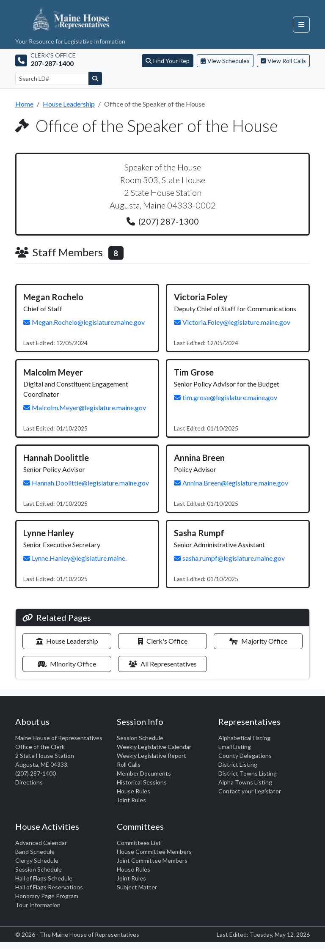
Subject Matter (137, 887)
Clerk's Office (162, 641)
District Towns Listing (247, 773)
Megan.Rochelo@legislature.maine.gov (84, 322)
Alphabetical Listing (244, 737)
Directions (29, 782)
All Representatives (163, 664)
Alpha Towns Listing (245, 782)
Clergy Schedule (36, 860)
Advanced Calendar (41, 842)
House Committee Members (154, 851)
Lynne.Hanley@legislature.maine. (75, 558)
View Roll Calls (283, 60)
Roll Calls (128, 764)
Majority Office (258, 641)
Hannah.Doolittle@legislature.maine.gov (86, 483)
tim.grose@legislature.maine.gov (225, 397)
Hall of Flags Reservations (49, 887)
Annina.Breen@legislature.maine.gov (231, 483)
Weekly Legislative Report (151, 755)
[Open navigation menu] (301, 24)
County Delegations (245, 755)
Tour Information (38, 904)
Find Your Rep (168, 60)
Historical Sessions (142, 782)
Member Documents (144, 773)
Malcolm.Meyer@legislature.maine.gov (84, 407)
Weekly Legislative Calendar (154, 746)
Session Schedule (140, 737)
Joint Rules (131, 800)
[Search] (95, 78)
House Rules (133, 791)
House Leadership (69, 104)
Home (24, 104)
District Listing (237, 764)
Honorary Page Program (46, 896)
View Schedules (225, 60)
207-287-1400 (52, 63)
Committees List (139, 842)
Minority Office (67, 664)
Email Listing (234, 746)
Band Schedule (35, 851)
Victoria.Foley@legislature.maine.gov (232, 322)
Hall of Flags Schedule (43, 878)
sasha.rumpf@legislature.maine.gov (229, 558)
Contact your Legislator (249, 791)
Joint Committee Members (152, 860)
